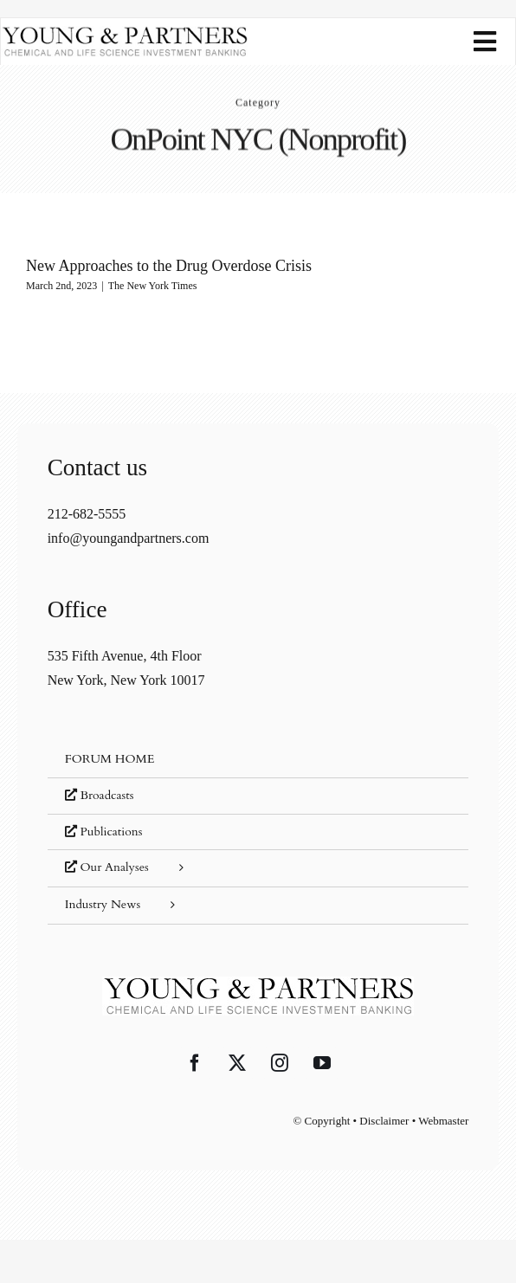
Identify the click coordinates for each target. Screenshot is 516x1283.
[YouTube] (322, 1063)
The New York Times (152, 286)
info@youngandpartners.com (129, 538)
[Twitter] (237, 1063)
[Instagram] (279, 1063)
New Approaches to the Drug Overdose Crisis (169, 265)
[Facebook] (194, 1063)
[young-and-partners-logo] (124, 32)
